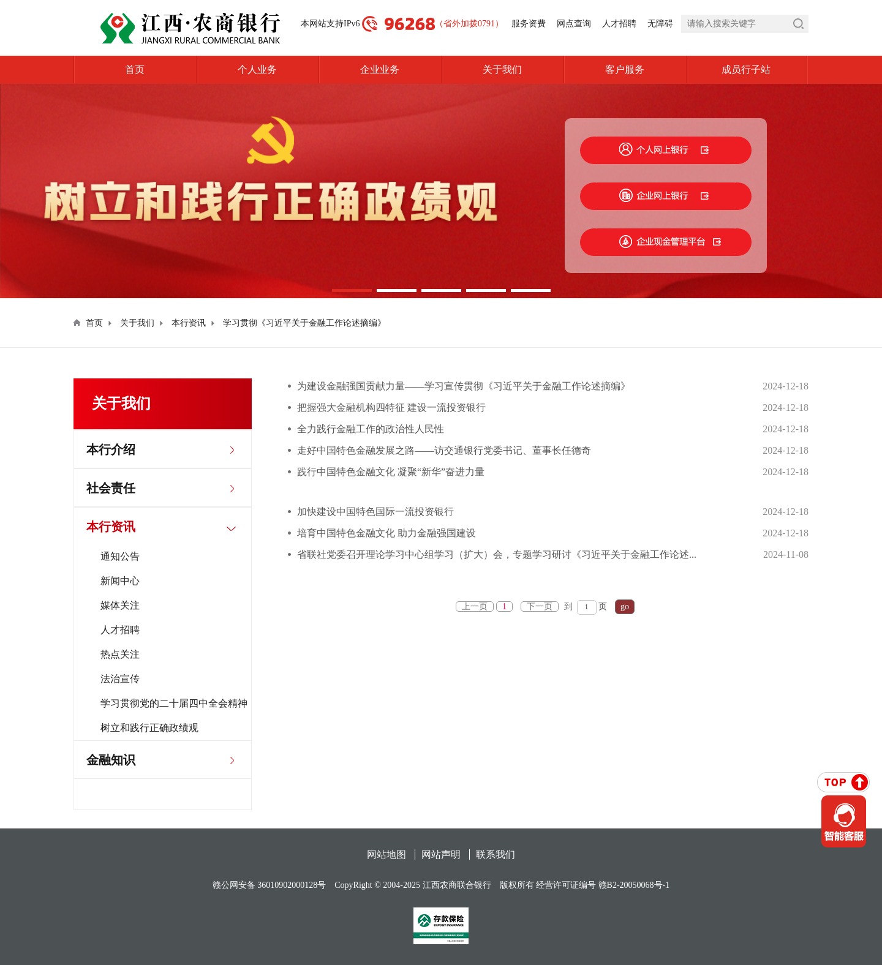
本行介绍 (110, 449)
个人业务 (257, 69)
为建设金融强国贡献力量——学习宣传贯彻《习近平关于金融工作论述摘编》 (463, 386)
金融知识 (110, 760)
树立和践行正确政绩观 (149, 728)
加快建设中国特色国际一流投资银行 (375, 511)
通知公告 (120, 556)
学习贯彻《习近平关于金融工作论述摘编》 (304, 323)
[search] (745, 24)
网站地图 (386, 854)
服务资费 (528, 23)
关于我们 (502, 69)
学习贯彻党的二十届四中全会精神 (173, 703)
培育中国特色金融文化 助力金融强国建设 (386, 533)
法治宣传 (120, 679)
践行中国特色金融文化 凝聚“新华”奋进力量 (390, 472)
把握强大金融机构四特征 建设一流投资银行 (391, 407)
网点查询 (574, 23)
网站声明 (441, 854)
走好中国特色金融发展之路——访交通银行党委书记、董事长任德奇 (444, 450)
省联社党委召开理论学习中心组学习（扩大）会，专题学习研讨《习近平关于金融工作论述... (496, 554)
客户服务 (624, 69)
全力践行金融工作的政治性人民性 (370, 429)
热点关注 (120, 654)
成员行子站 (765, 70)
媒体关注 (120, 605)
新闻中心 (120, 581)
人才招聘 (619, 23)
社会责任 (110, 488)
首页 (135, 69)
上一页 (475, 606)
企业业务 (379, 69)
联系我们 (495, 854)
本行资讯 (189, 323)
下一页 (539, 606)
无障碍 (660, 23)
